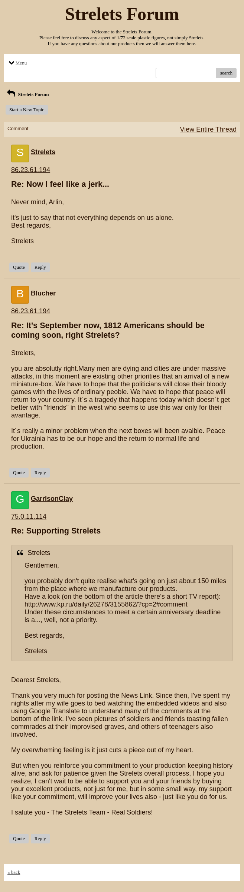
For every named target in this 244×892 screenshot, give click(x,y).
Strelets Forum (27, 94)
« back (13, 872)
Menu (17, 63)
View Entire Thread (208, 129)
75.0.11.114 (28, 516)
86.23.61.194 (30, 170)
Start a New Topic (26, 109)
